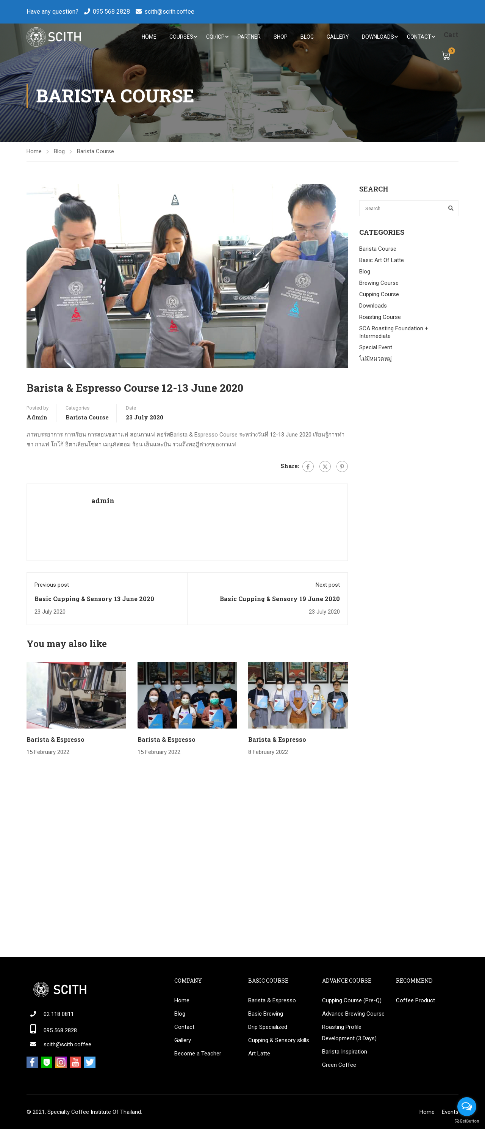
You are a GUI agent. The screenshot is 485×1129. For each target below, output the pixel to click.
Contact (418, 37)
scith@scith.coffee (169, 11)
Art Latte (259, 1053)
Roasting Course (380, 317)
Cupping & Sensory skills (278, 1040)
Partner (248, 37)
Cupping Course (379, 295)
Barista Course (95, 152)
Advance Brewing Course (353, 1013)
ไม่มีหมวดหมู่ (375, 359)
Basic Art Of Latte (381, 261)
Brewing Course (379, 283)
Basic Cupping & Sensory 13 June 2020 (94, 599)
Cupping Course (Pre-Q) (352, 1000)
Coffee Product (415, 1000)
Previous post (51, 585)
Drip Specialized (267, 1027)
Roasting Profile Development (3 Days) (349, 1033)
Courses (180, 37)
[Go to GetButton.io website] (467, 1121)
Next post (328, 585)
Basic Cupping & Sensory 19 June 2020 (280, 599)
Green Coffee (339, 1064)
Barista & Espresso (55, 740)
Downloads (377, 37)
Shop (280, 37)
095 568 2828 (111, 11)
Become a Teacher (197, 1053)
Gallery (337, 37)
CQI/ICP (214, 37)
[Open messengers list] (466, 1106)
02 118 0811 (59, 1014)
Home (148, 37)
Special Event (375, 348)
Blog (306, 37)
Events (450, 1112)
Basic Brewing (265, 1013)
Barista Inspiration (344, 1051)
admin (37, 417)
